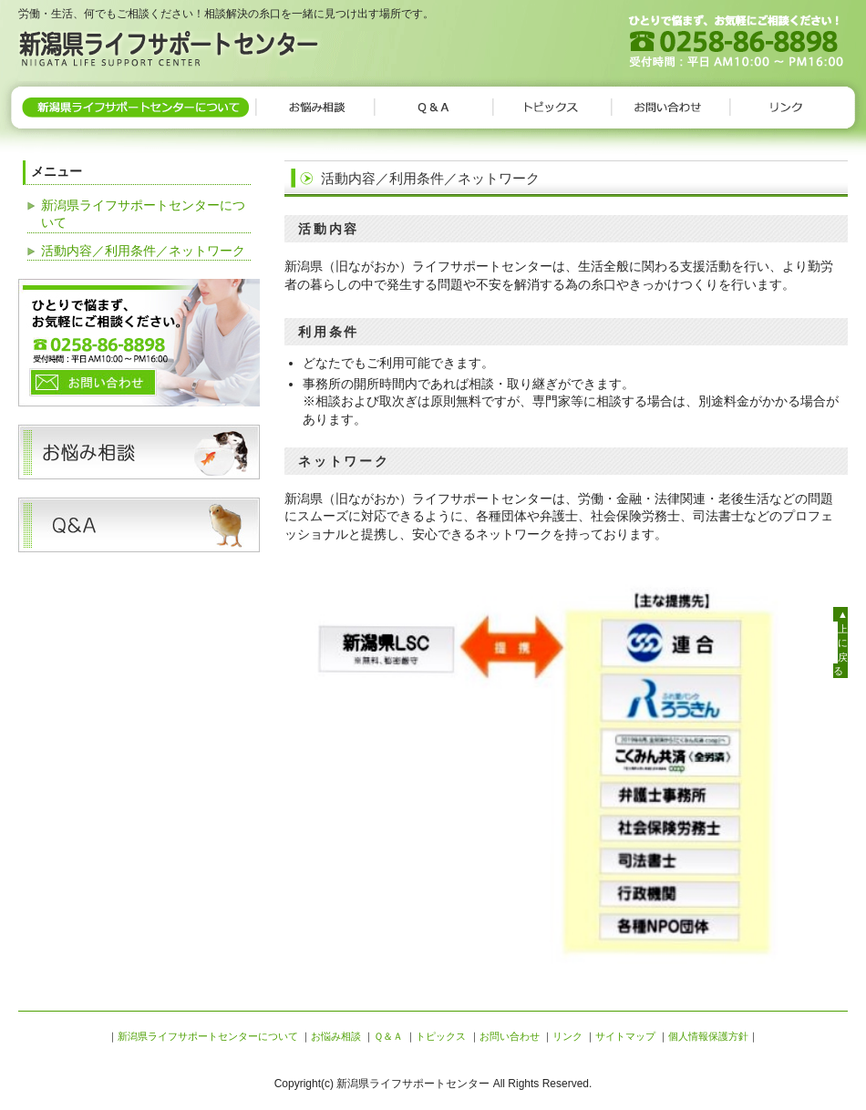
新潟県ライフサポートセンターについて (136, 107)
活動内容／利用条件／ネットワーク (143, 250)
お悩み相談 (314, 107)
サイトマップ (625, 1036)
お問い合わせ (670, 107)
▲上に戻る (840, 642)
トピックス (551, 107)
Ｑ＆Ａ (433, 107)
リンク (788, 107)
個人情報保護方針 (708, 1036)
